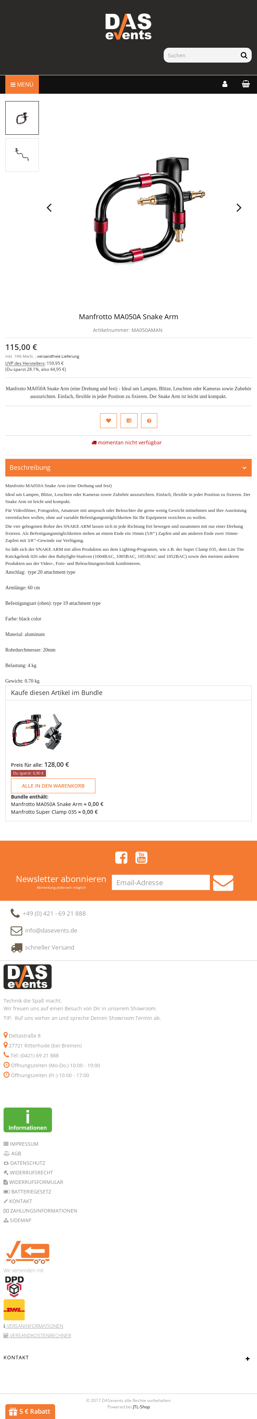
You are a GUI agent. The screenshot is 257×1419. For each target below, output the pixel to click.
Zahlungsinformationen (43, 1210)
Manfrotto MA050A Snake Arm (46, 804)
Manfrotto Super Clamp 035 (44, 811)
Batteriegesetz (30, 1191)
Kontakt (20, 1201)
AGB (15, 1153)
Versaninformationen (34, 1325)
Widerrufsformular (35, 1182)
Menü (22, 84)
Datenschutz (27, 1163)
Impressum (23, 1143)
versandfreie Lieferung (58, 356)
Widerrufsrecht (30, 1172)
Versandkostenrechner (39, 1335)
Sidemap (19, 1220)
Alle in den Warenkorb (53, 785)
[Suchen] (200, 55)
